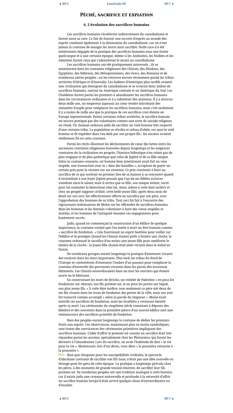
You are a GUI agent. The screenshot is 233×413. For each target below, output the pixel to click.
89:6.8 (62, 355)
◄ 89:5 (64, 4)
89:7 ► (170, 4)
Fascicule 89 (116, 4)
